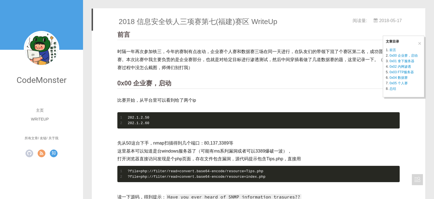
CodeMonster (42, 80)
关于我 (53, 138)
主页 (40, 110)
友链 (43, 138)
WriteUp (40, 119)
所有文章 (31, 138)
